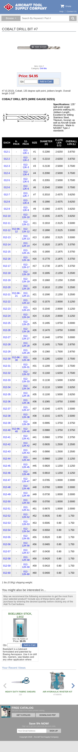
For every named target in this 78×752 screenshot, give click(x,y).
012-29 (7, 351)
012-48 (7, 487)
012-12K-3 (26, 166)
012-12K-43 (26, 451)
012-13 (7, 237)
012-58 (7, 558)
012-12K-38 (26, 415)
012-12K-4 (26, 173)
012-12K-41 (26, 437)
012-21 (7, 294)
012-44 (7, 458)
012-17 (7, 266)
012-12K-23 (26, 308)
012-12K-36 (26, 401)
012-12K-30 (26, 358)
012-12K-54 (26, 530)
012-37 (7, 408)
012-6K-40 (16, 430)
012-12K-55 (26, 537)
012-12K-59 (26, 565)
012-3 (7, 166)
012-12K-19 (26, 280)
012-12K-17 (26, 265)
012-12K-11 (26, 223)
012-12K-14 (26, 244)
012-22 (7, 301)
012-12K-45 (26, 465)
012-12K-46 (26, 472)
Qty (29, 81)
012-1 (7, 151)
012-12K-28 (26, 344)
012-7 (7, 194)
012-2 (7, 159)
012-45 (7, 466)
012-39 (7, 423)
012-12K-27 (26, 337)
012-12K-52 (26, 515)
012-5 (7, 180)
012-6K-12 (16, 230)
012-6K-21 (16, 294)
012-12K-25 (26, 323)
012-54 (7, 530)
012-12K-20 (26, 287)
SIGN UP (54, 731)
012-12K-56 (26, 544)
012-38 (7, 416)
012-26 (7, 330)
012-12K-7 (26, 194)
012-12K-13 (26, 237)
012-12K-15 (26, 251)
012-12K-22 (26, 301)
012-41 (7, 437)
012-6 (7, 187)
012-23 (7, 309)
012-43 (7, 451)
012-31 (7, 366)
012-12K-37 (26, 408)
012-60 (7, 573)
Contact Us (72, 11)
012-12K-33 (26, 380)
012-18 (7, 273)
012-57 (7, 551)
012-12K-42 (26, 444)
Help (61, 11)
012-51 (7, 508)
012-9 (7, 209)
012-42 (7, 444)
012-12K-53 (26, 522)
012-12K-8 (26, 201)
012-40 (7, 430)
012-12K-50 (26, 501)
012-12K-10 (26, 216)
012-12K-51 (26, 508)
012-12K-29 (26, 351)
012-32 (7, 373)
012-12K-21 (26, 294)
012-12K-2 (26, 158)
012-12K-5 (26, 180)
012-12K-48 (26, 487)
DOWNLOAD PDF (47, 715)
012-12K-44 (26, 458)
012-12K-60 (26, 572)
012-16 (7, 259)
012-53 (7, 523)
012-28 (7, 344)
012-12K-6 (26, 187)
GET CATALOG (23, 715)
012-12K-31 (26, 365)
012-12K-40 (26, 430)
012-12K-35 (26, 394)
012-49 (7, 494)
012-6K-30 (16, 358)
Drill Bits (43, 68)
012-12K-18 (26, 273)
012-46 (7, 473)
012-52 (7, 516)
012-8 (7, 201)
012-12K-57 (26, 551)
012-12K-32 (26, 373)
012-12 (7, 230)
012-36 (7, 401)
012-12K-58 (26, 558)
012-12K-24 (26, 315)
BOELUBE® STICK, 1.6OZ (20, 615)
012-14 (7, 244)
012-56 (7, 544)
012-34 (7, 387)
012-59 (7, 566)
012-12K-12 (26, 230)
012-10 (7, 216)
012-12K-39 (26, 423)
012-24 (7, 316)
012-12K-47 (26, 480)
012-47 (7, 480)
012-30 (7, 358)
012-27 (7, 337)
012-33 (7, 380)
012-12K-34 (26, 387)
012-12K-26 (26, 330)
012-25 (7, 323)
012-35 (7, 394)
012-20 (7, 287)
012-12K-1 (26, 151)
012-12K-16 (26, 258)
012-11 (7, 223)
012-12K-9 (26, 208)
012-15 (7, 251)
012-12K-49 (26, 494)
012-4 (7, 173)
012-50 (7, 501)
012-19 (7, 280)
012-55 (7, 537)
